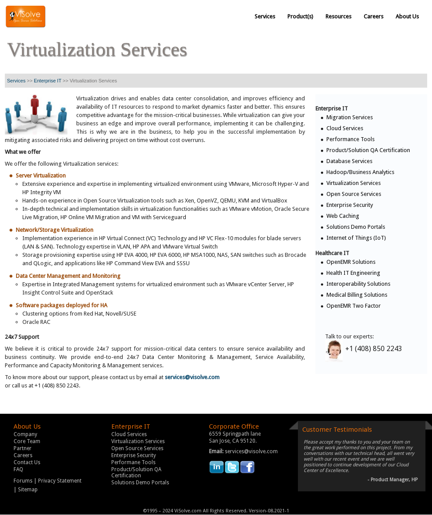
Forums (23, 481)
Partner (23, 448)
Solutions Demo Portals (355, 227)
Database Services (349, 161)
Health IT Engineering (353, 273)
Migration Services (349, 117)
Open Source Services (353, 194)
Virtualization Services (353, 183)
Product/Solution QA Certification (368, 150)
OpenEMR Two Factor (353, 305)
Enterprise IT (47, 80)
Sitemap (28, 490)
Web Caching (342, 216)
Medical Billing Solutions (356, 294)
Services (16, 80)
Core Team (27, 441)
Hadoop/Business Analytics (360, 172)
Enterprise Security (349, 205)
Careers (23, 455)
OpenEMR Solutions (350, 262)
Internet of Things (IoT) (356, 237)
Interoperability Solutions (358, 284)
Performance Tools (350, 139)
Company (25, 434)
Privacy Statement (59, 481)
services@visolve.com (192, 377)
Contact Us (27, 462)
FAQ (18, 469)
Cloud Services (344, 128)
